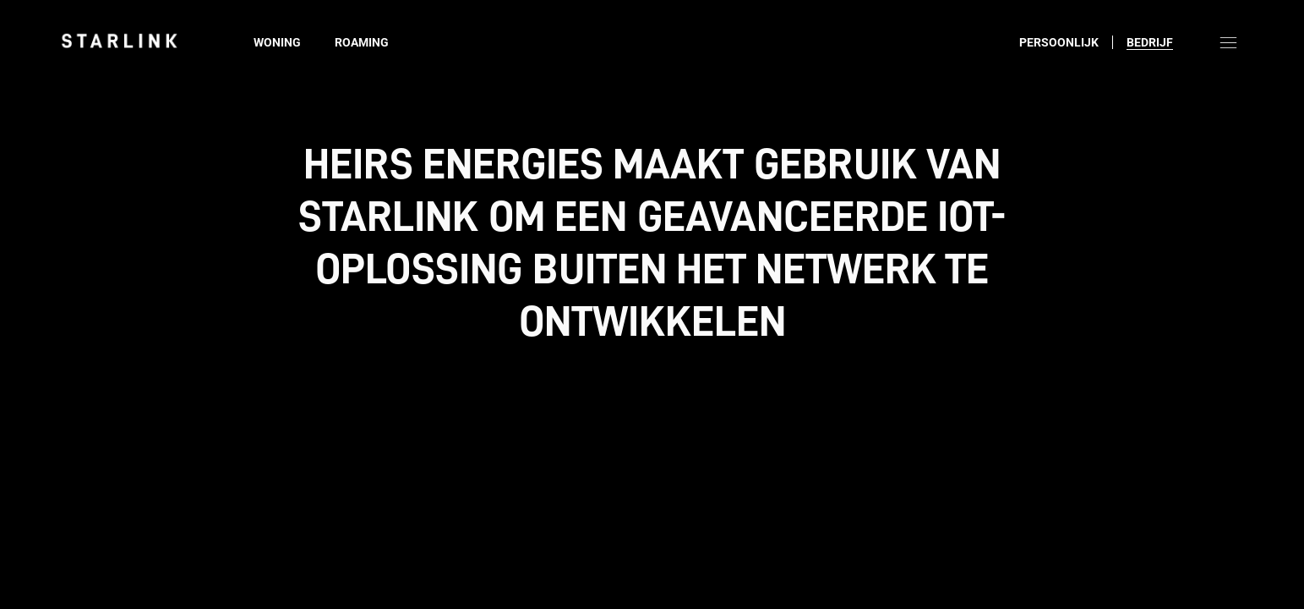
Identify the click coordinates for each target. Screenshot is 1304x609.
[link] (119, 40)
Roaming (362, 42)
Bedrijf (1150, 42)
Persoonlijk (1059, 42)
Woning (277, 42)
